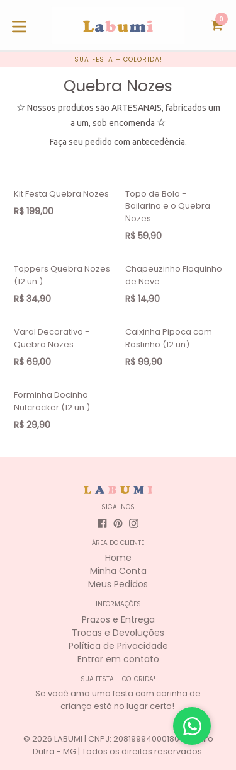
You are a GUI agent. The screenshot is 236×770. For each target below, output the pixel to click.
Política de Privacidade (118, 646)
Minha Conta (118, 571)
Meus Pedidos (118, 584)
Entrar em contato (118, 659)
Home (118, 557)
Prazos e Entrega (118, 619)
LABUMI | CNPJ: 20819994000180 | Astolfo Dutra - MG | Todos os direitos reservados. (123, 745)
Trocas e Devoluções (118, 632)
